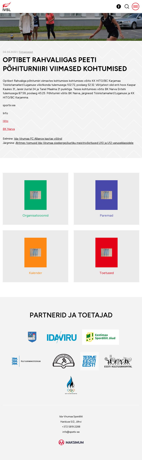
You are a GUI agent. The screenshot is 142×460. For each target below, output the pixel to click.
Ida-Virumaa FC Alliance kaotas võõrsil (38, 138)
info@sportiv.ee (71, 432)
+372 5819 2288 (71, 426)
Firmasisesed (26, 52)
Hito (5, 121)
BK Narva (9, 129)
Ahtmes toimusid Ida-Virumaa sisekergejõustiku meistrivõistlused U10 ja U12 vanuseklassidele (74, 143)
